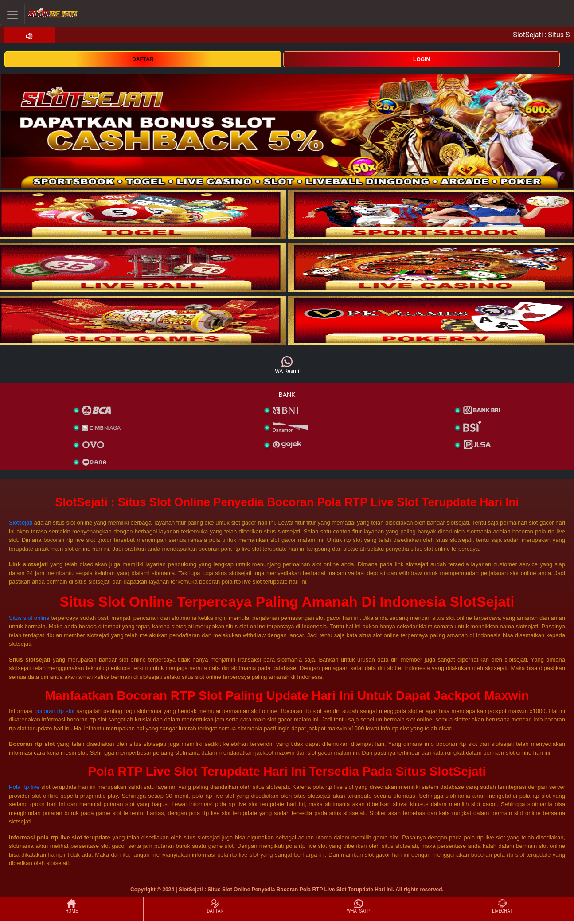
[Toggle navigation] (12, 14)
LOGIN (421, 59)
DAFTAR (142, 59)
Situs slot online (29, 618)
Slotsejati (20, 522)
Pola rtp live (24, 787)
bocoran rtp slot (55, 711)
